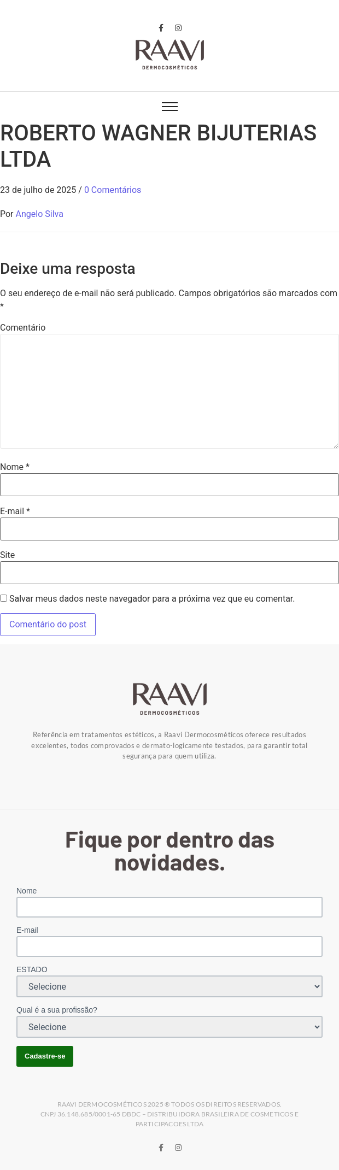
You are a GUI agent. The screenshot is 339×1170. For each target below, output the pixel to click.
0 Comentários (112, 190)
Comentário (22, 328)
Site (7, 555)
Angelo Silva (39, 214)
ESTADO (32, 969)
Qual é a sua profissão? (56, 1010)
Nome (15, 467)
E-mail (15, 511)
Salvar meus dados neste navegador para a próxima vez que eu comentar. (152, 599)
